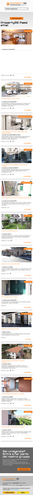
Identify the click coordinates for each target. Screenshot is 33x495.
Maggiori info (24, 469)
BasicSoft (15, 483)
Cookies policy (9, 493)
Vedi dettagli (14, 490)
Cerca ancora (16, 18)
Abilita (23, 493)
